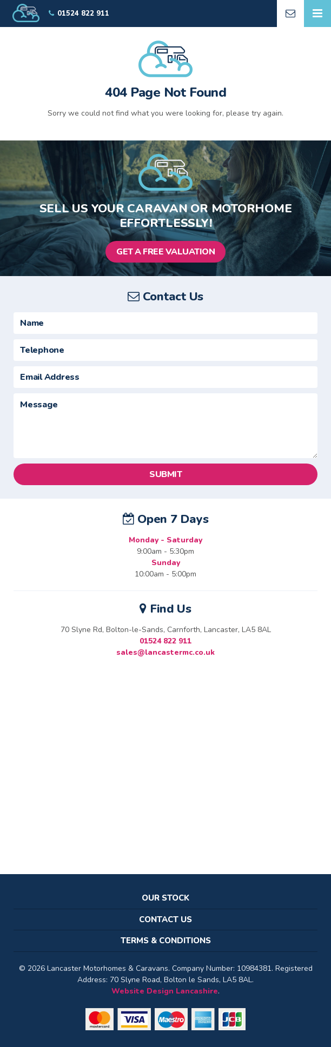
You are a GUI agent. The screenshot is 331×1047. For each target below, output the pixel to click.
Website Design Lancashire (164, 991)
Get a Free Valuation (165, 252)
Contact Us (165, 919)
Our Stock (165, 897)
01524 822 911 (165, 641)
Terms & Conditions (166, 940)
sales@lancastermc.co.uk (165, 652)
